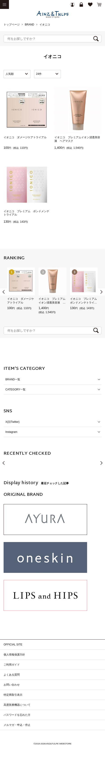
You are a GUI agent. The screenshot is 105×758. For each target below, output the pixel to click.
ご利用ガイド (12, 664)
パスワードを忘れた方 (17, 714)
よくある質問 (12, 674)
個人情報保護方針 (14, 654)
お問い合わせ (12, 684)
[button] (101, 291)
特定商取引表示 (13, 694)
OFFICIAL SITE (13, 644)
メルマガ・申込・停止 (17, 725)
